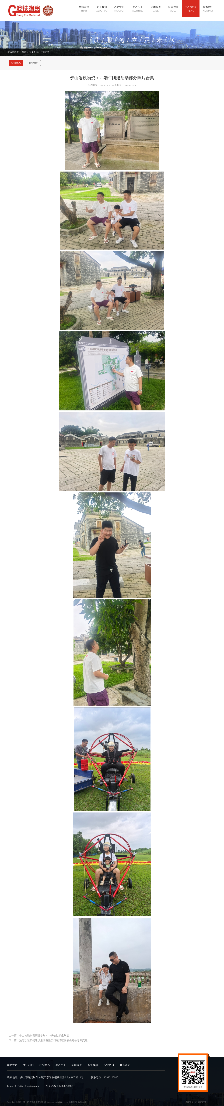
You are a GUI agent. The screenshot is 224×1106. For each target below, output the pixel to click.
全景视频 (93, 1065)
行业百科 (34, 63)
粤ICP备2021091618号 (196, 1102)
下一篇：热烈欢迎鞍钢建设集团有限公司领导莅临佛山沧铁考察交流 (48, 1040)
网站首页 (12, 1065)
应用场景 (76, 1065)
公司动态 (44, 52)
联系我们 (125, 1065)
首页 (24, 52)
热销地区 (82, 1102)
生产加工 (60, 1065)
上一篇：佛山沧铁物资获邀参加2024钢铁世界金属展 (39, 1035)
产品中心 (44, 1065)
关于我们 (28, 1065)
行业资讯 (33, 52)
